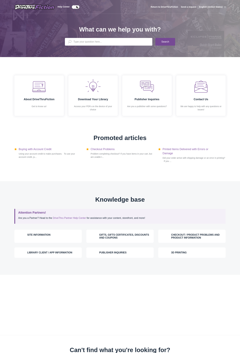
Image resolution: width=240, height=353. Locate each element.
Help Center (64, 7)
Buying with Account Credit (35, 149)
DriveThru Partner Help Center (69, 218)
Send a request (188, 7)
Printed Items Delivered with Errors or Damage (185, 151)
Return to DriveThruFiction (165, 7)
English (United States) (211, 7)
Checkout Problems (103, 149)
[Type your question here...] (108, 42)
